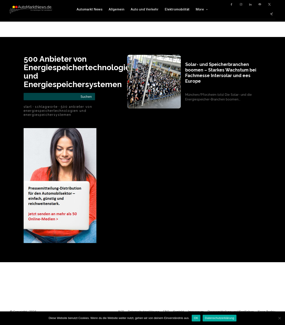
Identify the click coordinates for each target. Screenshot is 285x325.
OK (196, 318)
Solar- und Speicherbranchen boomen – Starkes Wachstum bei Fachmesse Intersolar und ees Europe (220, 73)
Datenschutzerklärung (219, 318)
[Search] (86, 96)
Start (28, 106)
